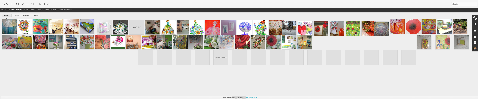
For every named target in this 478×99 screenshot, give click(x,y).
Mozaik (32, 10)
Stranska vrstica (43, 10)
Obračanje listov (15, 10)
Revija (25, 10)
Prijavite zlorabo (253, 97)
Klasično (4, 10)
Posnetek (53, 10)
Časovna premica (65, 10)
